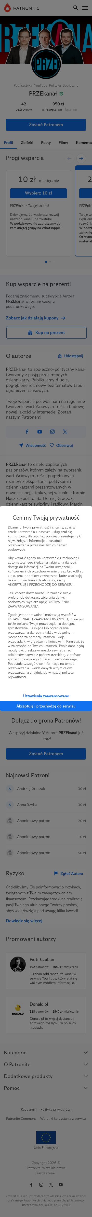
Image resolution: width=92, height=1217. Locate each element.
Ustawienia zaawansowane (46, 696)
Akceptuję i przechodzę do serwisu (46, 706)
